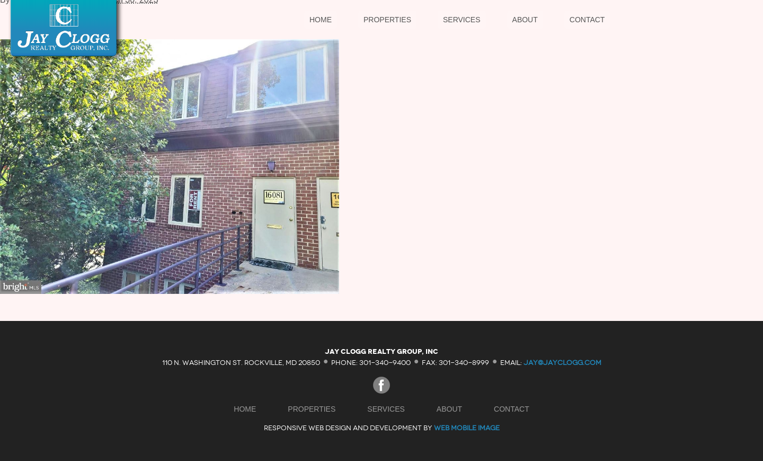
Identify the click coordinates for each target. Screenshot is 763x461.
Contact (587, 19)
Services (462, 19)
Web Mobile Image (467, 428)
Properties (387, 19)
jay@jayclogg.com (562, 362)
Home (320, 19)
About (525, 19)
